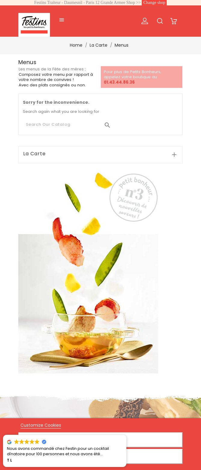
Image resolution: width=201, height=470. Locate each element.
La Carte (34, 153)
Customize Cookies (40, 425)
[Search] (68, 125)
